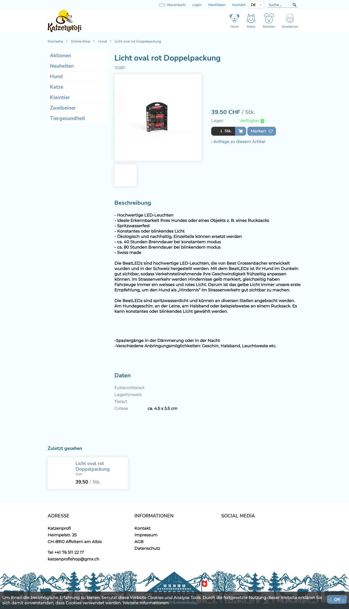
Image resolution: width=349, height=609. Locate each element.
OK (337, 599)
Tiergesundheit (67, 118)
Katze (56, 87)
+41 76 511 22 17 (69, 552)
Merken (262, 131)
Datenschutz (147, 548)
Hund (102, 41)
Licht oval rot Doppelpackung (138, 41)
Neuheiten (62, 66)
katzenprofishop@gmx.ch (73, 559)
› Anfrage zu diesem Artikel (238, 141)
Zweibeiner (63, 107)
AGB (139, 541)
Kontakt (239, 5)
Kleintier (60, 97)
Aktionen (60, 55)
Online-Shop (80, 41)
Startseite (55, 41)
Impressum (145, 535)
